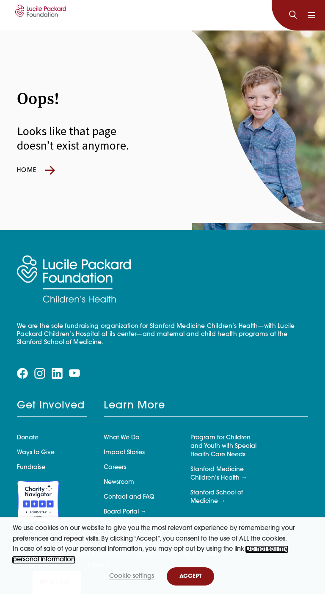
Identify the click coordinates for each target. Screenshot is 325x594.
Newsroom (119, 482)
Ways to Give (36, 453)
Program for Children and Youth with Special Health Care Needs (223, 446)
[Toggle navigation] (311, 15)
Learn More (134, 406)
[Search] (293, 15)
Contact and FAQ (129, 497)
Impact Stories (124, 453)
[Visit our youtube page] (74, 373)
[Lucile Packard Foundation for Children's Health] (39, 15)
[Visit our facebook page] (22, 373)
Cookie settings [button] (131, 576)
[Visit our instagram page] (39, 373)
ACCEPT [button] (190, 576)
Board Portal (121, 512)
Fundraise (31, 467)
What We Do (121, 438)
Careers (115, 467)
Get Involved (51, 406)
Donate (28, 438)
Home (36, 170)
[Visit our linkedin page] (57, 373)
